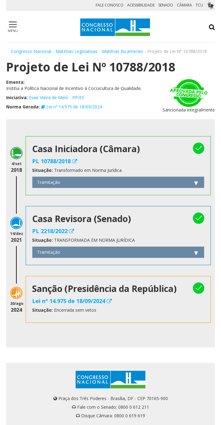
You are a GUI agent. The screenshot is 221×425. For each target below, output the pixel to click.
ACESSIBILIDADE (141, 5)
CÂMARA (184, 5)
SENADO (165, 5)
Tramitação (48, 182)
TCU (199, 5)
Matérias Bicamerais (122, 51)
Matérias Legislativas (77, 51)
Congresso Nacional (31, 51)
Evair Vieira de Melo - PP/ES (56, 97)
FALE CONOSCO (109, 5)
